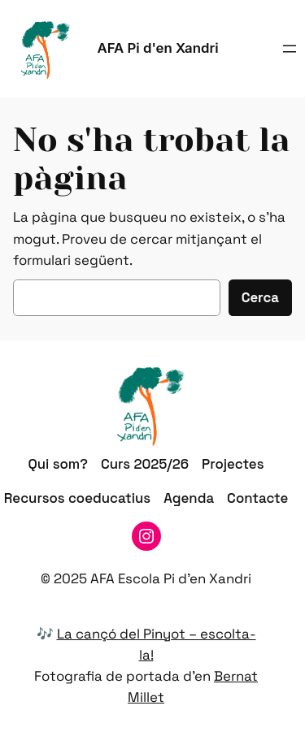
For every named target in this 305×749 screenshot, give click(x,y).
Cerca (260, 297)
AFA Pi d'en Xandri (158, 48)
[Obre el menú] (289, 48)
